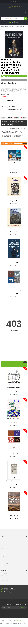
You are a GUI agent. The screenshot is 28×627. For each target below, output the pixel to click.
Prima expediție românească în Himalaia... (14, 166)
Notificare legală (13, 621)
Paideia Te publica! (22, 623)
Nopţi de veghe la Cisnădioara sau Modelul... (14, 228)
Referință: (3, 94)
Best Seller (11, 362)
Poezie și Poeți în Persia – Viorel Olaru (14, 418)
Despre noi (7, 623)
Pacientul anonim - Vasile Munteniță (14, 387)
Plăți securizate (14, 623)
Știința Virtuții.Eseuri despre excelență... (14, 290)
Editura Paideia (19, 620)
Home (2, 621)
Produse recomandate (8, 365)
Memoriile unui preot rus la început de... (14, 511)
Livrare (6, 621)
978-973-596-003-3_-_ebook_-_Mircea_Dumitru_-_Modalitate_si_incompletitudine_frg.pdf (14, 79)
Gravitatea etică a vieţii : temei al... (14, 449)
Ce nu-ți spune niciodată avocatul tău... (14, 259)
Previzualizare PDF (7, 124)
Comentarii (20, 121)
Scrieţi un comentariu (5, 85)
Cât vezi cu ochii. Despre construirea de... (14, 480)
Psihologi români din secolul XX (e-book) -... (14, 197)
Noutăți (4, 362)
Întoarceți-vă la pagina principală (6, 26)
